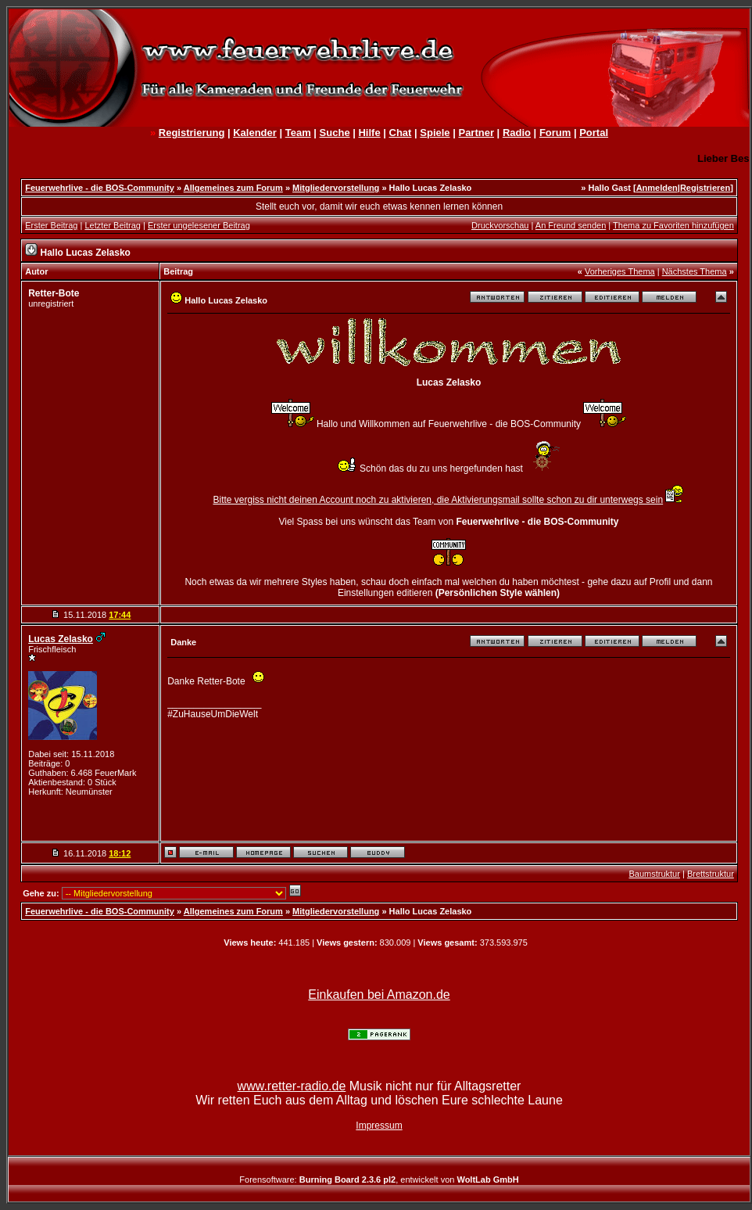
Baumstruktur (653, 873)
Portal (593, 132)
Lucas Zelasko (60, 639)
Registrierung (192, 132)
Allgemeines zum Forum (233, 187)
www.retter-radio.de (292, 1086)
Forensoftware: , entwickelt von (378, 1179)
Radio (517, 132)
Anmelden (657, 187)
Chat (400, 132)
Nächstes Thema (694, 271)
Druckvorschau (499, 225)
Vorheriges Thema (620, 271)
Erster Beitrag (51, 225)
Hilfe (369, 132)
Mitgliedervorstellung (335, 187)
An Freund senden (571, 225)
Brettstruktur (710, 873)
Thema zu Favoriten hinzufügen (673, 225)
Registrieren (705, 187)
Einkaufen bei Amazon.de (378, 994)
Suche (335, 132)
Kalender (255, 132)
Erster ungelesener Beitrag (199, 225)
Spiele (434, 132)
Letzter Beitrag (112, 225)
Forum (555, 132)
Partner (476, 132)
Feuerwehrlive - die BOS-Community (99, 187)
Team (298, 132)
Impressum (379, 1125)
